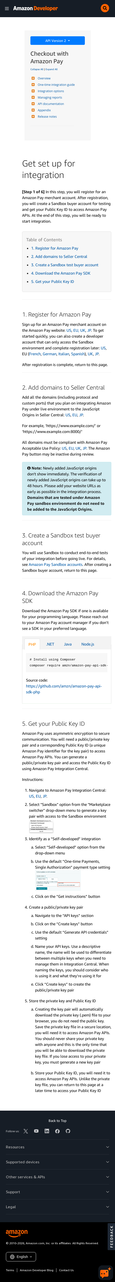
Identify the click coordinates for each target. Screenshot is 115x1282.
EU (74, 414)
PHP (32, 644)
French (35, 353)
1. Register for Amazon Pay (54, 248)
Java (68, 644)
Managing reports (49, 97)
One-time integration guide (56, 85)
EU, (76, 330)
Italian (63, 353)
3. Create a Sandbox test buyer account (64, 264)
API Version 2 (56, 40)
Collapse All (36, 69)
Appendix (44, 110)
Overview (44, 78)
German (49, 353)
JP (89, 330)
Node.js (87, 644)
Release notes (47, 116)
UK (82, 330)
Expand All (52, 69)
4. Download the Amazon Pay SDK (60, 273)
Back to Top (57, 1120)
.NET (50, 644)
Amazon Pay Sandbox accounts (55, 564)
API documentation (50, 104)
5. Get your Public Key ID (52, 281)
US (68, 330)
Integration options (50, 91)
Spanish (78, 353)
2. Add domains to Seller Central (59, 256)
